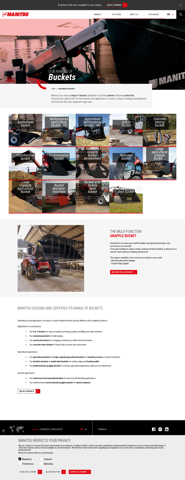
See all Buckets (29, 391)
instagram (159, 429)
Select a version (117, 5)
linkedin (165, 429)
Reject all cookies (31, 472)
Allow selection (56, 472)
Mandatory (27, 459)
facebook (152, 429)
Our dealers (153, 14)
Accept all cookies (80, 472)
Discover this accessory (124, 272)
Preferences (28, 463)
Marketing (48, 463)
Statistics (48, 459)
